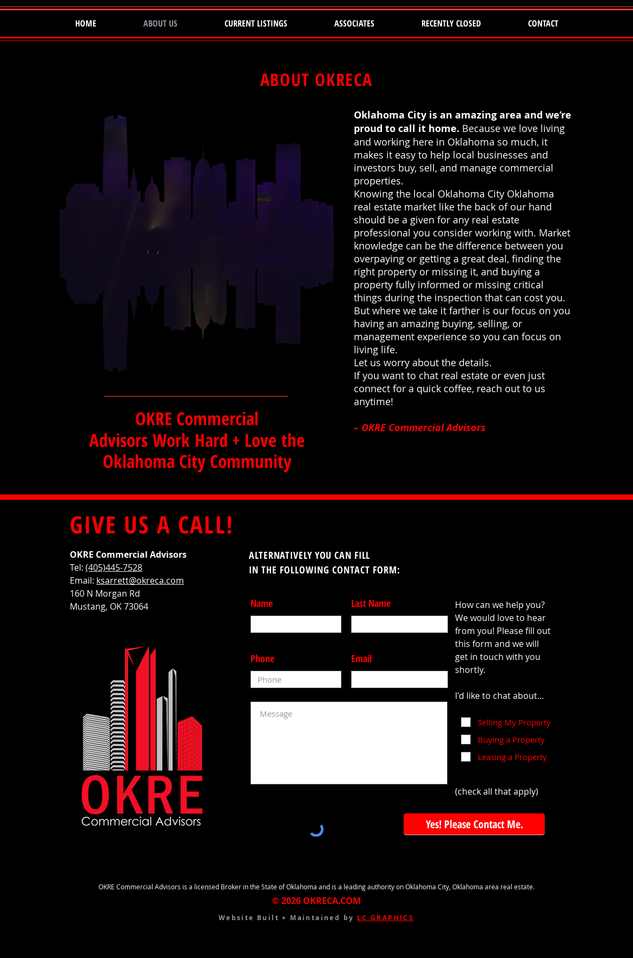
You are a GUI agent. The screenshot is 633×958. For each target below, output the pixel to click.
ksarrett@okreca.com (140, 580)
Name (261, 603)
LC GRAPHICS (385, 917)
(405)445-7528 (113, 567)
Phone (262, 658)
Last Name (371, 603)
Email (361, 658)
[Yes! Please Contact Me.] (474, 824)
